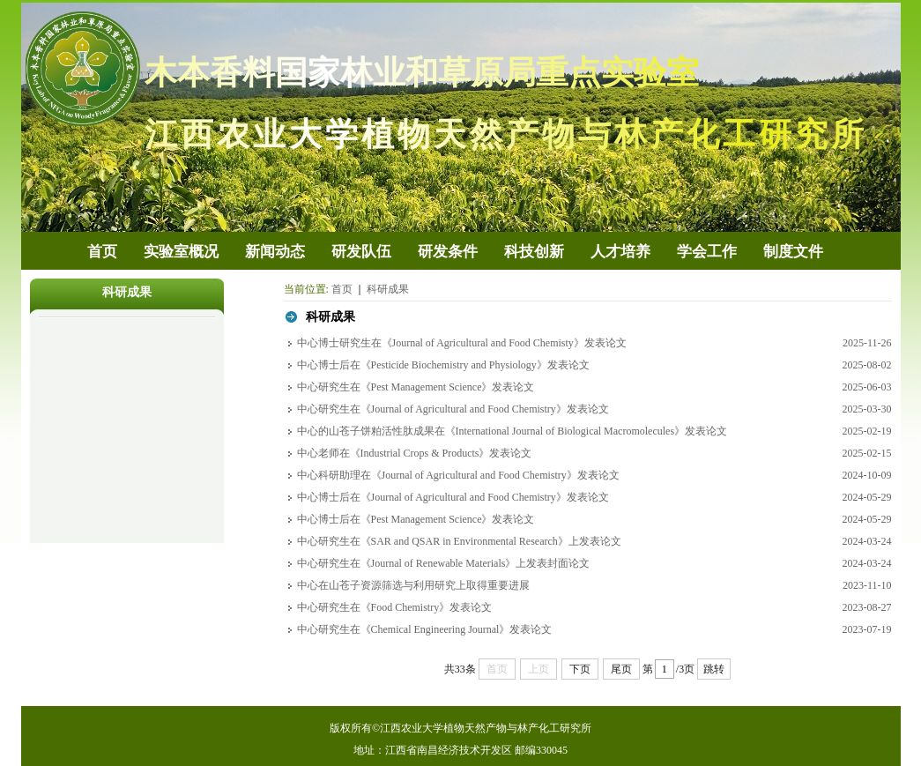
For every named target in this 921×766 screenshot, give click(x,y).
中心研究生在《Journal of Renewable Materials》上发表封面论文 (443, 563)
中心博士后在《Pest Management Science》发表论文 (416, 519)
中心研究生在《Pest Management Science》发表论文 (416, 387)
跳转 (713, 669)
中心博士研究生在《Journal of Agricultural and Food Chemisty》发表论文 (462, 343)
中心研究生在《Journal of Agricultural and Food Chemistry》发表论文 (453, 409)
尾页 (621, 669)
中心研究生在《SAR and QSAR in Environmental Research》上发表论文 (459, 541)
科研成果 (388, 289)
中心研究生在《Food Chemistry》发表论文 (395, 607)
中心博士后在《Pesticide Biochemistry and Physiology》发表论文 (443, 365)
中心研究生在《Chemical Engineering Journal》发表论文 (425, 629)
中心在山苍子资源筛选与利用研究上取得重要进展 (413, 585)
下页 (579, 669)
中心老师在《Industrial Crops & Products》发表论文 (414, 453)
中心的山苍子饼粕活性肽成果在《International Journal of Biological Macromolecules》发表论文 (512, 431)
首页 (342, 289)
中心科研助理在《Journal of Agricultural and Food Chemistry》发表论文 (458, 475)
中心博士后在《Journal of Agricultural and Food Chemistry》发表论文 (453, 497)
